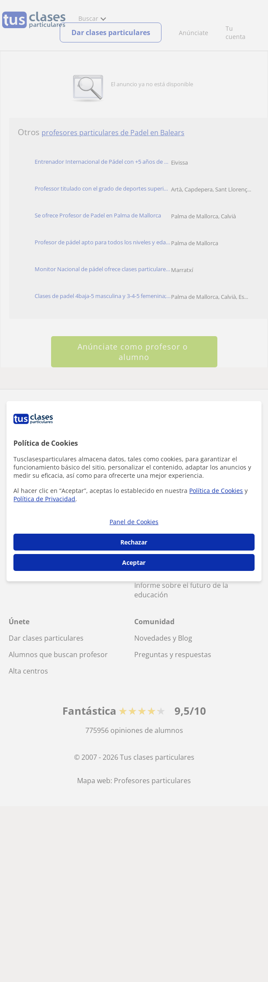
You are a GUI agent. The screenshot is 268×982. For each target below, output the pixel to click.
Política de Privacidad (44, 499)
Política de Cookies (216, 490)
